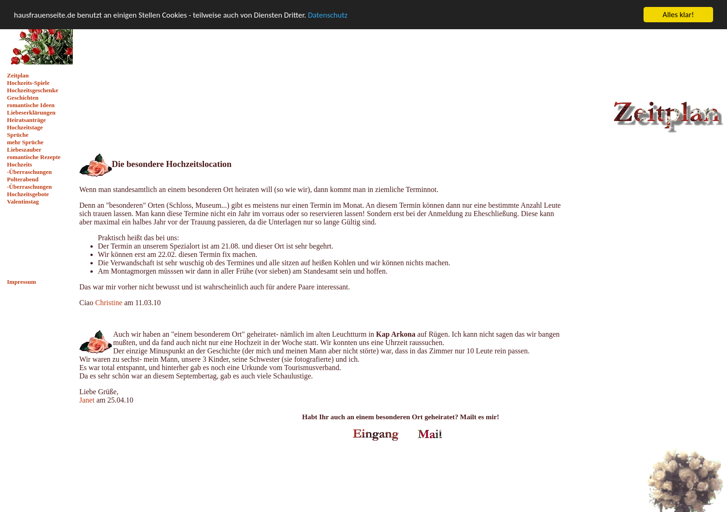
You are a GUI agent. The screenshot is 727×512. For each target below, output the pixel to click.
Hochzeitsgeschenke (32, 90)
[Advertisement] (40, 242)
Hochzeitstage (25, 127)
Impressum (21, 281)
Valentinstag (23, 201)
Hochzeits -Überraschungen (29, 168)
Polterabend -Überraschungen (29, 183)
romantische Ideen (31, 105)
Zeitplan (18, 75)
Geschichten (22, 97)
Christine (108, 303)
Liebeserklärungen (31, 112)
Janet (87, 400)
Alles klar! (678, 14)
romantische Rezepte (34, 157)
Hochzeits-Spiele (28, 82)
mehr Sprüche (25, 142)
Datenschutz (327, 14)
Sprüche (17, 134)
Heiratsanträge (26, 119)
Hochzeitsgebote (28, 194)
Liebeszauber (24, 149)
